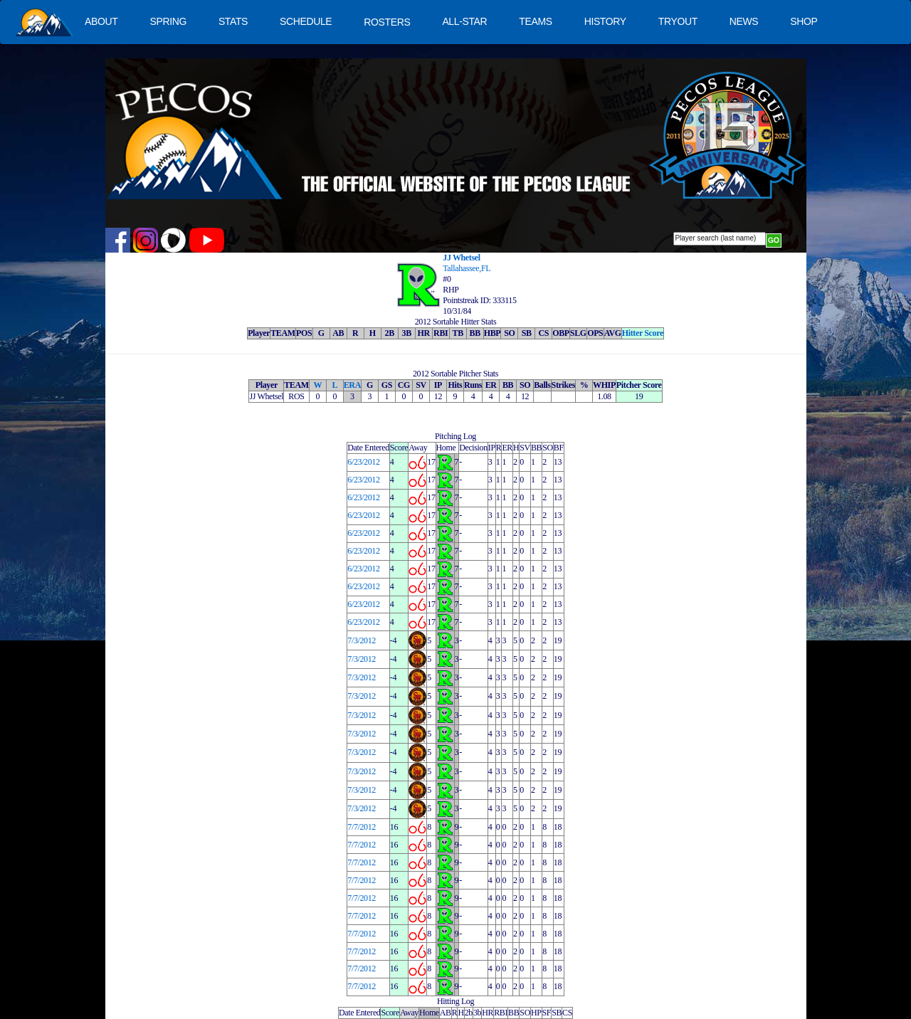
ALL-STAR (464, 21)
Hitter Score (642, 333)
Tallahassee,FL (466, 268)
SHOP (803, 21)
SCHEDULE (306, 21)
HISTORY (605, 21)
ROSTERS (387, 22)
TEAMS (535, 21)
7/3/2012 (361, 640)
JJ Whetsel (461, 258)
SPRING (167, 21)
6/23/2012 (363, 462)
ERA (352, 385)
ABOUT (101, 21)
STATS (233, 21)
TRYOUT (677, 21)
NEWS (744, 21)
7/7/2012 (361, 827)
